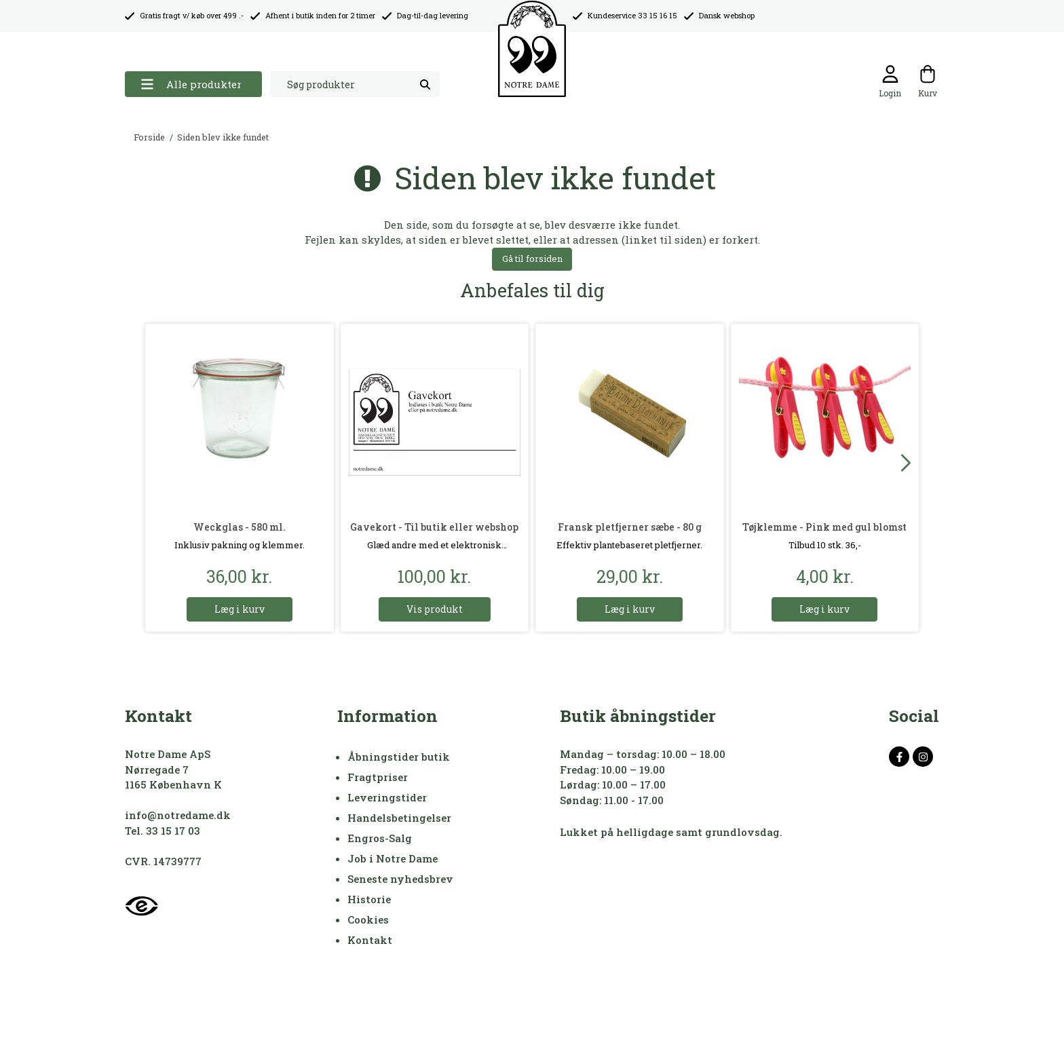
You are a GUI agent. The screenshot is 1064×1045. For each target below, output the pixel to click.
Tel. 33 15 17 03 (162, 830)
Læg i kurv (239, 609)
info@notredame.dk (178, 815)
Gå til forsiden (532, 258)
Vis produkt (434, 609)
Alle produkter (191, 84)
